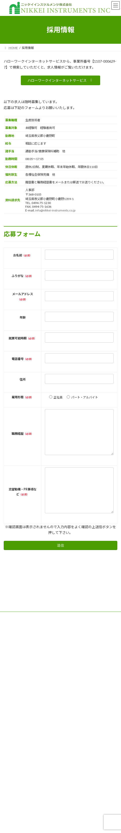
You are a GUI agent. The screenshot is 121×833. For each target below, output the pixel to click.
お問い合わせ (13, 659)
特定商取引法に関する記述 (21, 640)
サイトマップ (13, 649)
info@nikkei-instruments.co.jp (55, 210)
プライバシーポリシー (18, 631)
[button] (60, 80)
